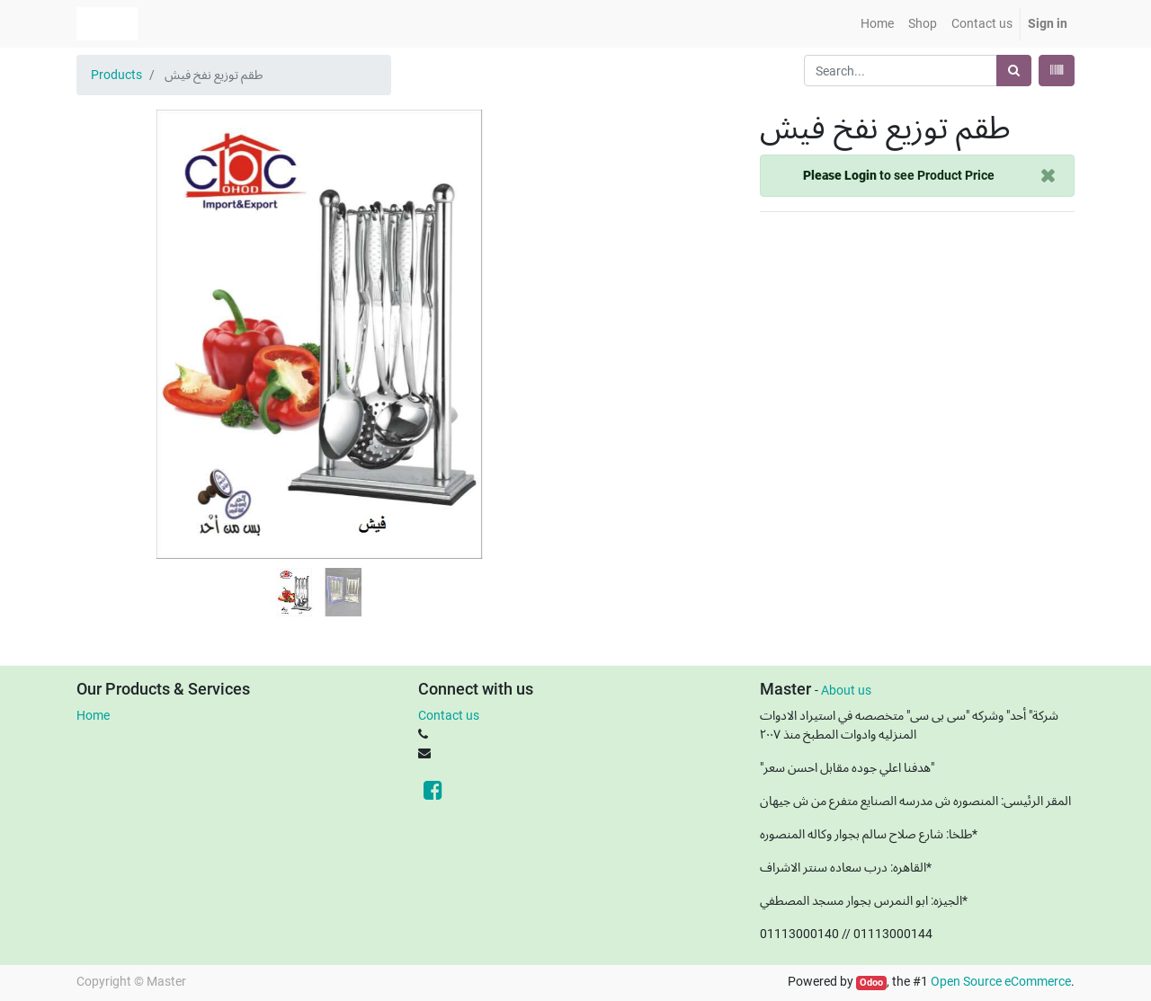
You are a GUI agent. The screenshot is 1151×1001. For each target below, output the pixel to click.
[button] (112, 289)
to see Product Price (899, 175)
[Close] (1048, 175)
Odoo (871, 982)
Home (93, 715)
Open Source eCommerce (1001, 981)
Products (116, 74)
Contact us (448, 715)
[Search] (1013, 70)
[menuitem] (877, 23)
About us (846, 690)
